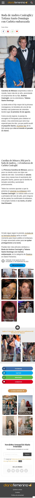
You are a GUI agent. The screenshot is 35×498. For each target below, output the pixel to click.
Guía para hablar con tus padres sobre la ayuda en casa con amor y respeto (25, 431)
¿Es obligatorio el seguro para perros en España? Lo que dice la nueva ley (25, 410)
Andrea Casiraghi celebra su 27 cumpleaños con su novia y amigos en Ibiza (9, 272)
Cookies (17, 492)
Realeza (29, 254)
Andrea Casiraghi (8, 319)
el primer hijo (21, 126)
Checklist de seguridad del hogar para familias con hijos (9, 432)
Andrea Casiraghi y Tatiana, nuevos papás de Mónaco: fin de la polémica (25, 307)
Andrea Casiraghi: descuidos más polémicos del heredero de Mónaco (17, 332)
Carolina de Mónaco (6, 296)
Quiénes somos (17, 489)
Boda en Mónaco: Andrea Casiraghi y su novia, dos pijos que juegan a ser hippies (26, 272)
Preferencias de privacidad (18, 459)
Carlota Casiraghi (25, 297)
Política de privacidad (17, 495)
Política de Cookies (13, 461)
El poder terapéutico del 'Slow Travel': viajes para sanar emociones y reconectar (9, 409)
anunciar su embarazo (18, 191)
